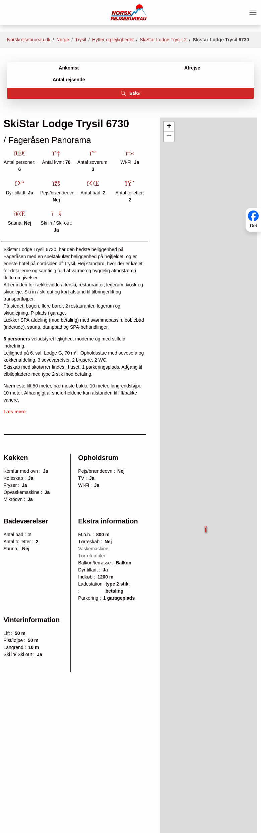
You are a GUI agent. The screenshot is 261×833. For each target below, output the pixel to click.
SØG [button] (130, 93)
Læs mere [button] (15, 411)
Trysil (80, 39)
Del (253, 226)
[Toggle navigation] (253, 12)
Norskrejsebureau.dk (28, 39)
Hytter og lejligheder (113, 39)
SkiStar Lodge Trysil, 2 (163, 39)
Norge (62, 39)
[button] (206, 527)
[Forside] (128, 12)
